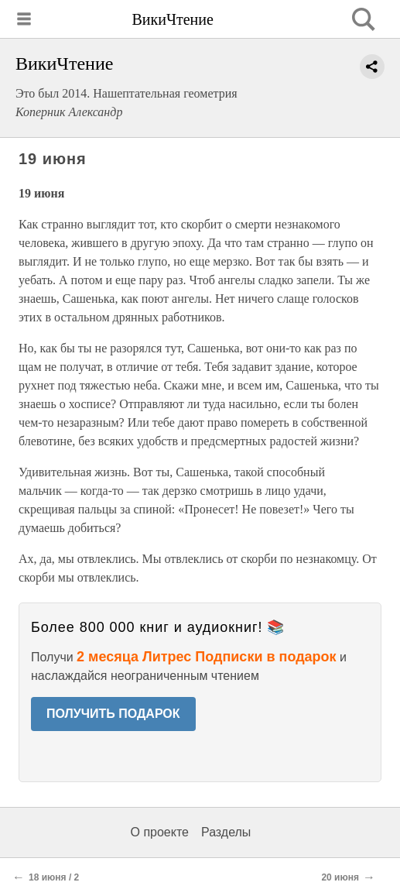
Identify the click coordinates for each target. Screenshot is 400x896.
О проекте (160, 832)
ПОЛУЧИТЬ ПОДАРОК (113, 713)
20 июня (340, 877)
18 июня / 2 (54, 877)
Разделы (226, 832)
